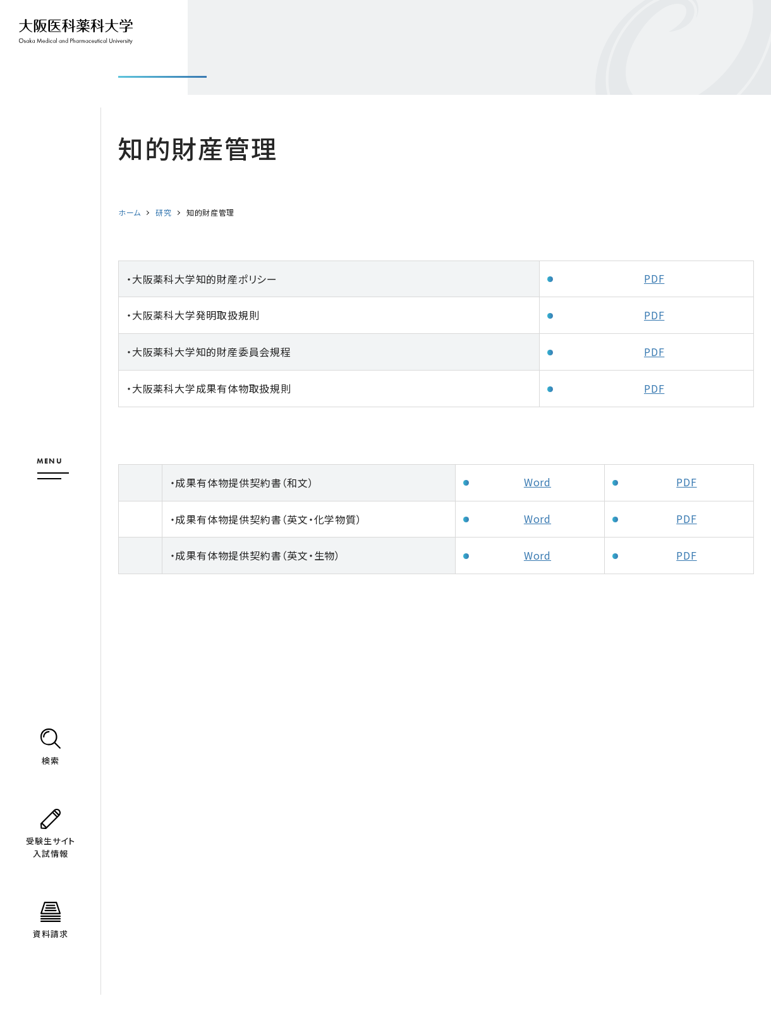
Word (537, 481)
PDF (654, 278)
